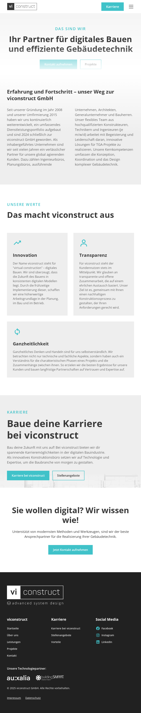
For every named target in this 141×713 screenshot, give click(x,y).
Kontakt (12, 655)
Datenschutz (33, 698)
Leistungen (14, 642)
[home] (22, 6)
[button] (130, 6)
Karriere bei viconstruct (28, 475)
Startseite (13, 628)
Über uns (12, 635)
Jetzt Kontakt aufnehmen (70, 550)
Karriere (112, 6)
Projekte (12, 649)
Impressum (14, 698)
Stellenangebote (68, 475)
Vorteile (56, 642)
